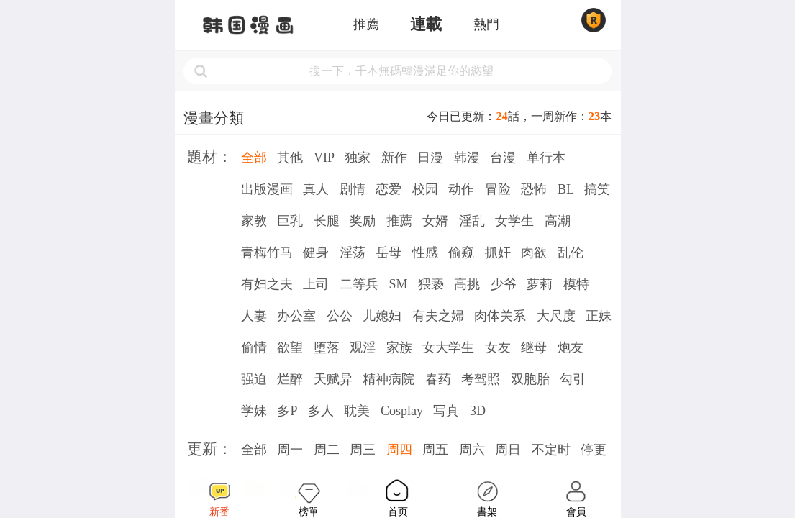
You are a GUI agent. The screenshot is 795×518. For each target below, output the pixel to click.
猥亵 (431, 284)
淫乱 (472, 221)
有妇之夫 (267, 284)
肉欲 (534, 252)
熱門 (486, 24)
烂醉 (290, 379)
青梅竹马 (267, 252)
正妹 (599, 316)
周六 (472, 449)
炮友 (570, 347)
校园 (425, 189)
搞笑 (597, 189)
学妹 (254, 411)
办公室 (296, 316)
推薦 (366, 24)
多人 (321, 411)
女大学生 (448, 347)
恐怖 (534, 189)
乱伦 (570, 252)
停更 (594, 449)
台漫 (503, 157)
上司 (316, 284)
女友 (498, 347)
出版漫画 (267, 189)
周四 (399, 449)
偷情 (254, 347)
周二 (327, 449)
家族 (399, 347)
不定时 (551, 449)
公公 (340, 316)
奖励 (363, 221)
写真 (446, 411)
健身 (316, 252)
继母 (534, 347)
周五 (435, 449)
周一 (290, 449)
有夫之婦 (438, 316)
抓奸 (498, 252)
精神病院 (388, 379)
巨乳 (290, 221)
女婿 (435, 221)
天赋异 (333, 379)
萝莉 (540, 284)
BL (566, 189)
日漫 (430, 157)
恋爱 (388, 189)
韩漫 (467, 157)
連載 (426, 24)
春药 (438, 379)
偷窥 (461, 252)
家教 (254, 221)
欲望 (290, 347)
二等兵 (359, 284)
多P (287, 411)
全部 (254, 157)
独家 (358, 157)
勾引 (573, 379)
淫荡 (352, 252)
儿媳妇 (382, 316)
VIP (324, 157)
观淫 (363, 347)
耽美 (357, 411)
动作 (461, 189)
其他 (290, 157)
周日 (508, 449)
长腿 (327, 221)
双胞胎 (530, 379)
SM (398, 284)
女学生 (514, 221)
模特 (576, 284)
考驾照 (480, 379)
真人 (316, 189)
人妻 (254, 316)
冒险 (498, 189)
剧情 (352, 189)
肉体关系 (500, 316)
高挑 (467, 284)
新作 (394, 157)
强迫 (254, 379)
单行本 (546, 157)
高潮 (558, 221)
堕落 (327, 347)
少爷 (504, 284)
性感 (425, 252)
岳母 (388, 252)
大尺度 (556, 316)
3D (478, 411)
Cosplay (402, 411)
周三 (363, 449)
